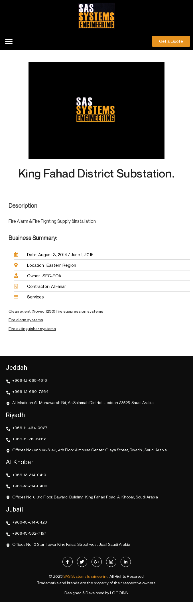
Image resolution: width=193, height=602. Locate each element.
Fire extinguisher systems (32, 328)
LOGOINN (119, 592)
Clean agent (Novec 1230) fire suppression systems (56, 311)
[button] (9, 41)
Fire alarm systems (26, 319)
